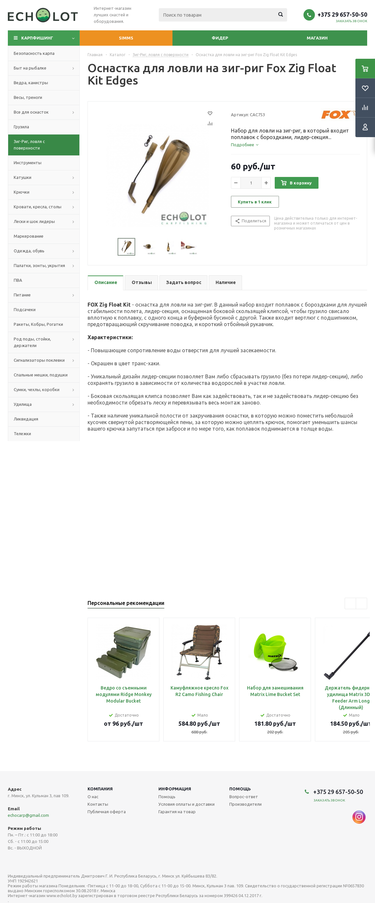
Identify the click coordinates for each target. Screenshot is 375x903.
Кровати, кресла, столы (37, 206)
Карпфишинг (37, 38)
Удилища (23, 404)
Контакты (98, 804)
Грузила (21, 126)
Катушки (22, 177)
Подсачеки (25, 309)
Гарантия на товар (177, 811)
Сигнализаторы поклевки (39, 360)
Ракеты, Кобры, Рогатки (38, 324)
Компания (100, 788)
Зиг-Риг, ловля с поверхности (29, 144)
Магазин (317, 38)
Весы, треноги (28, 97)
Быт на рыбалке (30, 68)
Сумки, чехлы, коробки (36, 389)
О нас (93, 796)
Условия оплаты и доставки (186, 804)
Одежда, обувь (29, 250)
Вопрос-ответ (243, 796)
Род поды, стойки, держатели (32, 342)
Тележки (22, 433)
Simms (126, 38)
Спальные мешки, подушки (41, 374)
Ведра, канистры (31, 82)
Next (205, 247)
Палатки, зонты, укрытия (39, 265)
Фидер (220, 38)
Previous (110, 247)
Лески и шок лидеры (34, 221)
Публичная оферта (107, 811)
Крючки (21, 192)
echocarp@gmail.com (28, 815)
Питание (22, 295)
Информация (174, 788)
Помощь (240, 788)
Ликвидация (26, 419)
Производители (245, 804)
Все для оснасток (31, 112)
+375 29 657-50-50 (342, 14)
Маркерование (28, 236)
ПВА (18, 280)
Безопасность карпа (34, 53)
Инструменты (27, 162)
